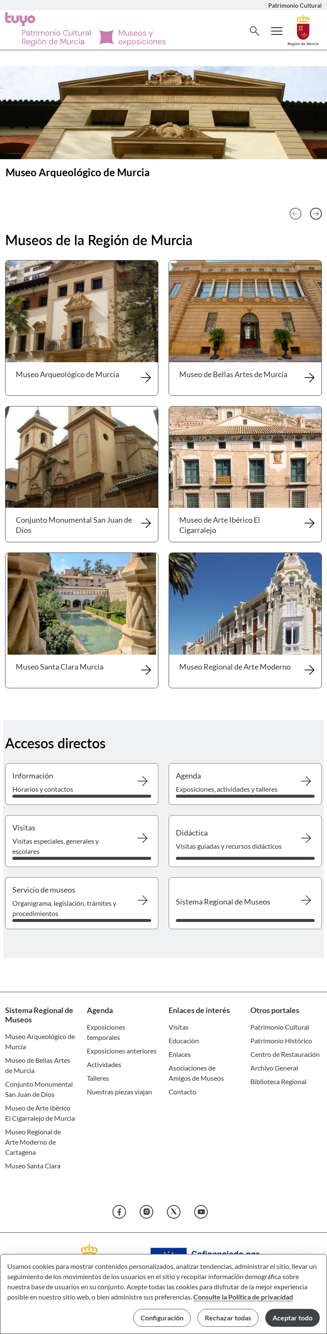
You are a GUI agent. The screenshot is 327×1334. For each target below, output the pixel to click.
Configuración (162, 1318)
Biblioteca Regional (278, 1081)
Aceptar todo (292, 1318)
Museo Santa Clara (32, 1166)
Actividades (104, 1064)
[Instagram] (146, 1212)
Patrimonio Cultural (295, 5)
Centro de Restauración (285, 1054)
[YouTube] (201, 1212)
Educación (184, 1040)
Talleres (98, 1078)
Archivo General (274, 1068)
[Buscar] (254, 31)
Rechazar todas (228, 1318)
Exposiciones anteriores (122, 1051)
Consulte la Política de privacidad (243, 1297)
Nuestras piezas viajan (119, 1092)
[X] (174, 1212)
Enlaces (180, 1054)
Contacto (182, 1092)
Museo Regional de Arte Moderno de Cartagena (33, 1142)
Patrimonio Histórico (281, 1040)
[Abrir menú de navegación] (277, 31)
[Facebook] (119, 1212)
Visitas (179, 1027)
